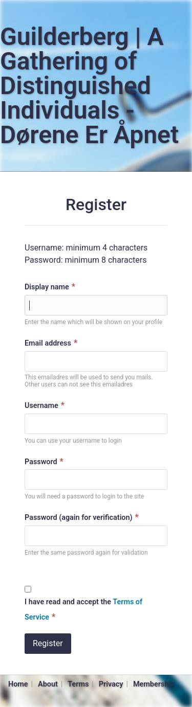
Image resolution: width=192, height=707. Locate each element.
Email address (52, 343)
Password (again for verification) (83, 517)
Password (45, 461)
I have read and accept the (83, 610)
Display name (51, 286)
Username (46, 405)
